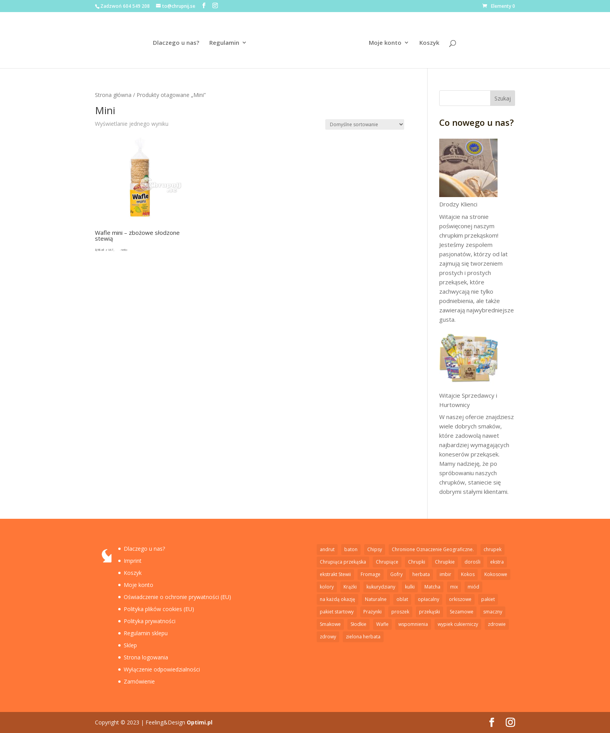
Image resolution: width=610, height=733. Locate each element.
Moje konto (384, 43)
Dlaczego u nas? (177, 43)
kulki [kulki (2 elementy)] (410, 586)
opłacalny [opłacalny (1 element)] (428, 599)
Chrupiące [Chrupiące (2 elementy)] (387, 562)
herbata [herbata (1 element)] (421, 574)
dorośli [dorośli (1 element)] (472, 562)
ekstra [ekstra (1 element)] (497, 562)
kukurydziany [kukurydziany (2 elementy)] (380, 586)
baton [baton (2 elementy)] (351, 549)
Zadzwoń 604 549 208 (125, 6)
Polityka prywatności (149, 621)
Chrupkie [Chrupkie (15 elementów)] (445, 562)
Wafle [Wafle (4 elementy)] (382, 624)
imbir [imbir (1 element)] (445, 574)
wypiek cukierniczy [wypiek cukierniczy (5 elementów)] (458, 624)
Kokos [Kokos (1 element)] (468, 574)
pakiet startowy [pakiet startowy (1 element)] (337, 611)
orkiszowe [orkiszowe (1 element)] (460, 599)
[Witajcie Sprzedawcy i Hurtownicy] (468, 360)
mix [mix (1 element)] (454, 586)
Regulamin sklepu (146, 633)
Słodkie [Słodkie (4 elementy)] (358, 624)
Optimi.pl (199, 722)
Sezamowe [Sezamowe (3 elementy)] (461, 611)
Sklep (130, 645)
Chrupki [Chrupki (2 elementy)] (416, 562)
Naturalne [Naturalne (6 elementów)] (376, 599)
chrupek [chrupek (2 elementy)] (492, 549)
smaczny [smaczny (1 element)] (492, 611)
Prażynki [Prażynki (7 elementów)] (372, 611)
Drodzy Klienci (458, 204)
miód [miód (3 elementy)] (473, 586)
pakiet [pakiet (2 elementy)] (488, 599)
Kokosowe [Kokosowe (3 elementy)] (495, 574)
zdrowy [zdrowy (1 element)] (328, 636)
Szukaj (502, 98)
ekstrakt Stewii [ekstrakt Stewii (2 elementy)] (335, 574)
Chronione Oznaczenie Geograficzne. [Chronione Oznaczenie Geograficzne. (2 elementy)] (433, 549)
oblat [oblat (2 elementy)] (402, 599)
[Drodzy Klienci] (468, 169)
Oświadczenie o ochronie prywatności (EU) (177, 597)
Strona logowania (146, 657)
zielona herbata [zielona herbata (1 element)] (363, 636)
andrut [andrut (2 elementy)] (327, 549)
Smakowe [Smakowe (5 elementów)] (330, 624)
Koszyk (428, 43)
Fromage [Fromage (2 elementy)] (370, 574)
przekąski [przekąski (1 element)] (429, 611)
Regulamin (225, 43)
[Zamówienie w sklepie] (364, 124)
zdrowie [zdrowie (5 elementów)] (497, 624)
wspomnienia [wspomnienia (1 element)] (413, 624)
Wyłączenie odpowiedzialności (162, 669)
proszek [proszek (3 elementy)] (400, 611)
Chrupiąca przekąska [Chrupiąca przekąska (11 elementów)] (343, 562)
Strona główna (113, 95)
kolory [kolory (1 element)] (327, 586)
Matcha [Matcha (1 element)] (432, 586)
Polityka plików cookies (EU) (159, 609)
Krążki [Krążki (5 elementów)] (350, 586)
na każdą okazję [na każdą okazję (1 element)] (337, 599)
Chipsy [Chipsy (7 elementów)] (374, 549)
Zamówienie (139, 681)
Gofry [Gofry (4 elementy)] (396, 574)
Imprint (133, 560)
